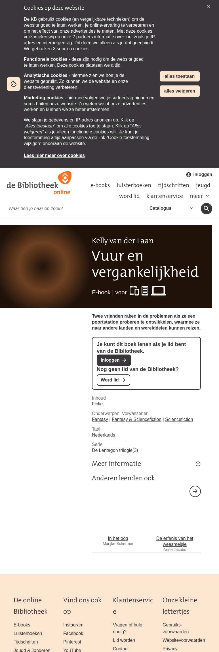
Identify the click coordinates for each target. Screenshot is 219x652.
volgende (195, 491)
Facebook (73, 633)
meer (196, 196)
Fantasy (100, 419)
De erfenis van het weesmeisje (174, 522)
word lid (129, 196)
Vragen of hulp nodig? (127, 628)
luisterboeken (134, 185)
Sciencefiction (179, 419)
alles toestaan (180, 76)
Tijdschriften (26, 642)
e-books (100, 185)
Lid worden (124, 640)
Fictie (97, 403)
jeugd (203, 185)
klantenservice (164, 196)
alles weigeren (179, 91)
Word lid (110, 380)
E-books (22, 624)
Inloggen (202, 174)
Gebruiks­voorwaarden (176, 628)
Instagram (73, 624)
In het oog (118, 519)
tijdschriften (173, 185)
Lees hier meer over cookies (54, 155)
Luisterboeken (28, 633)
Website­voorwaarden (184, 640)
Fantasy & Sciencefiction (136, 419)
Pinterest (72, 642)
